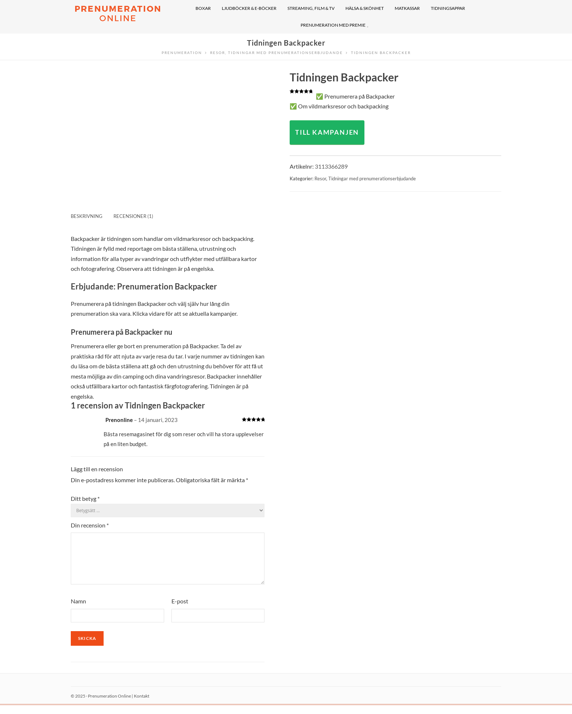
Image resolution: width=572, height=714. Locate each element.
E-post (179, 609)
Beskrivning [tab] (87, 216)
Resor (320, 178)
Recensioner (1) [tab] (133, 216)
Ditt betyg (85, 498)
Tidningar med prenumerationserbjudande (372, 178)
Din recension (90, 525)
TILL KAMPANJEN (327, 132)
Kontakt (141, 704)
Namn (78, 609)
